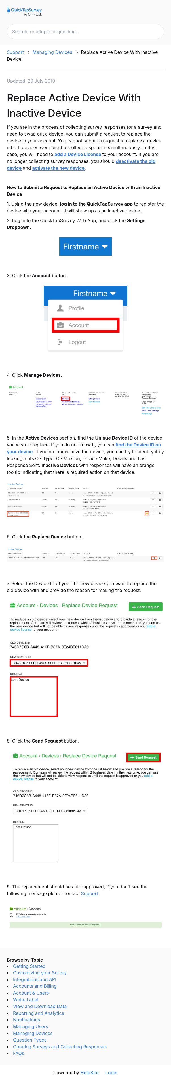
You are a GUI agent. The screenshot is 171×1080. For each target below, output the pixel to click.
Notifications (26, 1019)
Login (111, 1072)
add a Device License (77, 154)
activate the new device (58, 168)
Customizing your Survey (40, 973)
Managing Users (30, 1026)
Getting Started (29, 966)
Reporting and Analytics (38, 1013)
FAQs (18, 1053)
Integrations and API (34, 979)
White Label (25, 1000)
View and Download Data (40, 1006)
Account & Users (31, 993)
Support (15, 52)
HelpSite (89, 1072)
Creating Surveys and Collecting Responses (60, 1047)
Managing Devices (52, 52)
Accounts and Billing (35, 986)
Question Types (30, 1040)
